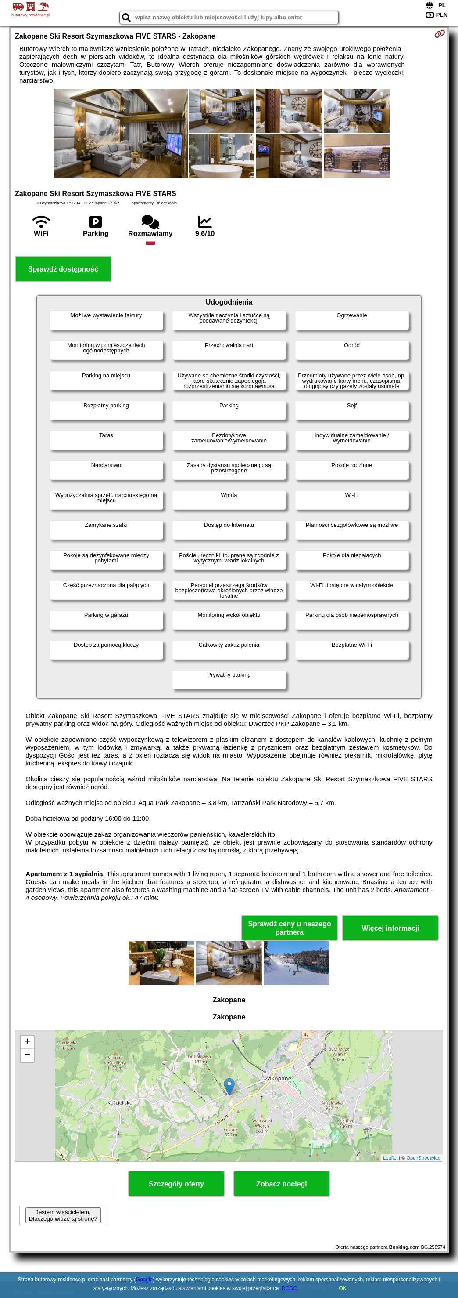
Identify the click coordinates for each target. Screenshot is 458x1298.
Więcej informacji (390, 928)
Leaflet (390, 1157)
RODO (289, 1288)
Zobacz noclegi (281, 1184)
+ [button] (27, 1042)
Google (144, 1279)
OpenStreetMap (423, 1157)
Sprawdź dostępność (63, 269)
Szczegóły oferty (176, 1184)
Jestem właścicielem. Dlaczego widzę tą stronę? (63, 1215)
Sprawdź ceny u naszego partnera (289, 928)
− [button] (27, 1055)
